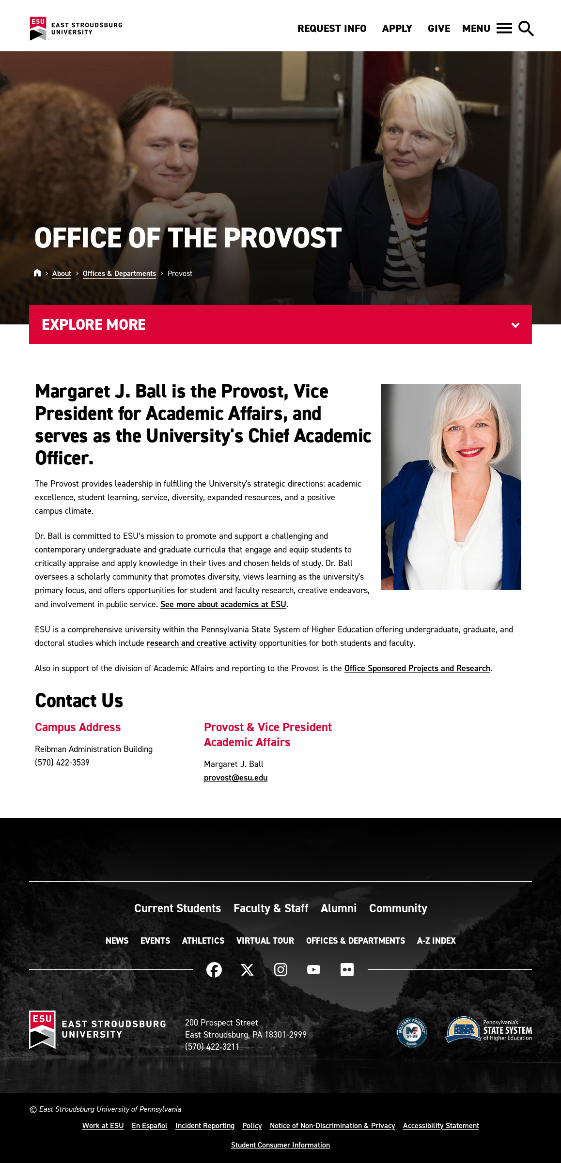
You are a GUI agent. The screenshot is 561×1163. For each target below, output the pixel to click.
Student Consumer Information (280, 1144)
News (117, 941)
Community (398, 908)
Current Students (177, 908)
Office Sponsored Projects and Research (417, 667)
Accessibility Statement (441, 1125)
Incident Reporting (204, 1125)
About (61, 273)
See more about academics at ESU (223, 604)
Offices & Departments (119, 273)
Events (155, 941)
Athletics (203, 941)
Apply (397, 28)
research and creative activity (202, 642)
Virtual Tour (265, 941)
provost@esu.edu (235, 777)
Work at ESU (103, 1125)
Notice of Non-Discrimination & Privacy (332, 1125)
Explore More (94, 324)
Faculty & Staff (271, 908)
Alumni (339, 908)
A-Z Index (436, 941)
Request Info (332, 28)
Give (439, 28)
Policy (252, 1125)
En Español (150, 1125)
